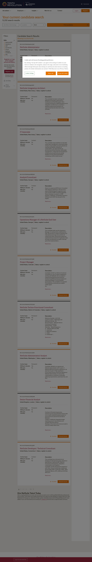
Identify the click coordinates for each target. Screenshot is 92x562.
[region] (46, 67)
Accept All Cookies (63, 73)
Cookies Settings (30, 73)
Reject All (50, 73)
